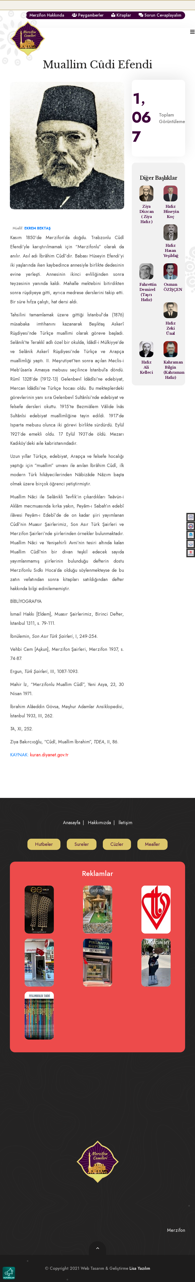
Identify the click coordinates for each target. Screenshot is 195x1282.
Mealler (152, 844)
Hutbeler (44, 844)
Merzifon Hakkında (46, 15)
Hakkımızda (99, 822)
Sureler (81, 844)
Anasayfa (71, 822)
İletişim (125, 822)
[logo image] (27, 34)
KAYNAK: (38, 755)
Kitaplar (121, 15)
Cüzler (116, 844)
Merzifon (176, 1230)
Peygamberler (88, 15)
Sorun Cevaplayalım (160, 15)
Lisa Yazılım (139, 1268)
